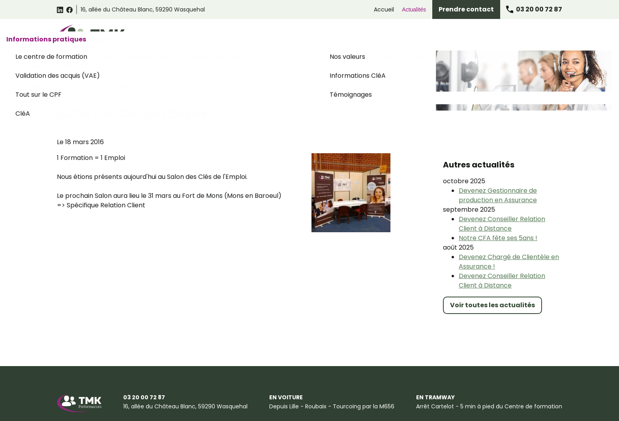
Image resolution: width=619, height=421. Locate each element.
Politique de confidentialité (244, 394)
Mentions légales (80, 394)
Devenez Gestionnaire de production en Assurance (498, 151)
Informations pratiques (525, 36)
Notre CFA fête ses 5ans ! (498, 194)
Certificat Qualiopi (213, 410)
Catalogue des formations (238, 36)
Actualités (414, 9)
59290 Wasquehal (143, 9)
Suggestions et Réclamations (97, 410)
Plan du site (162, 410)
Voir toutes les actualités (492, 261)
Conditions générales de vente (155, 394)
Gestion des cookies (317, 394)
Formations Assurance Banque (442, 36)
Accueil (384, 9)
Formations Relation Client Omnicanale (338, 36)
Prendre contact (466, 9)
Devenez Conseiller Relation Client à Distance (502, 180)
